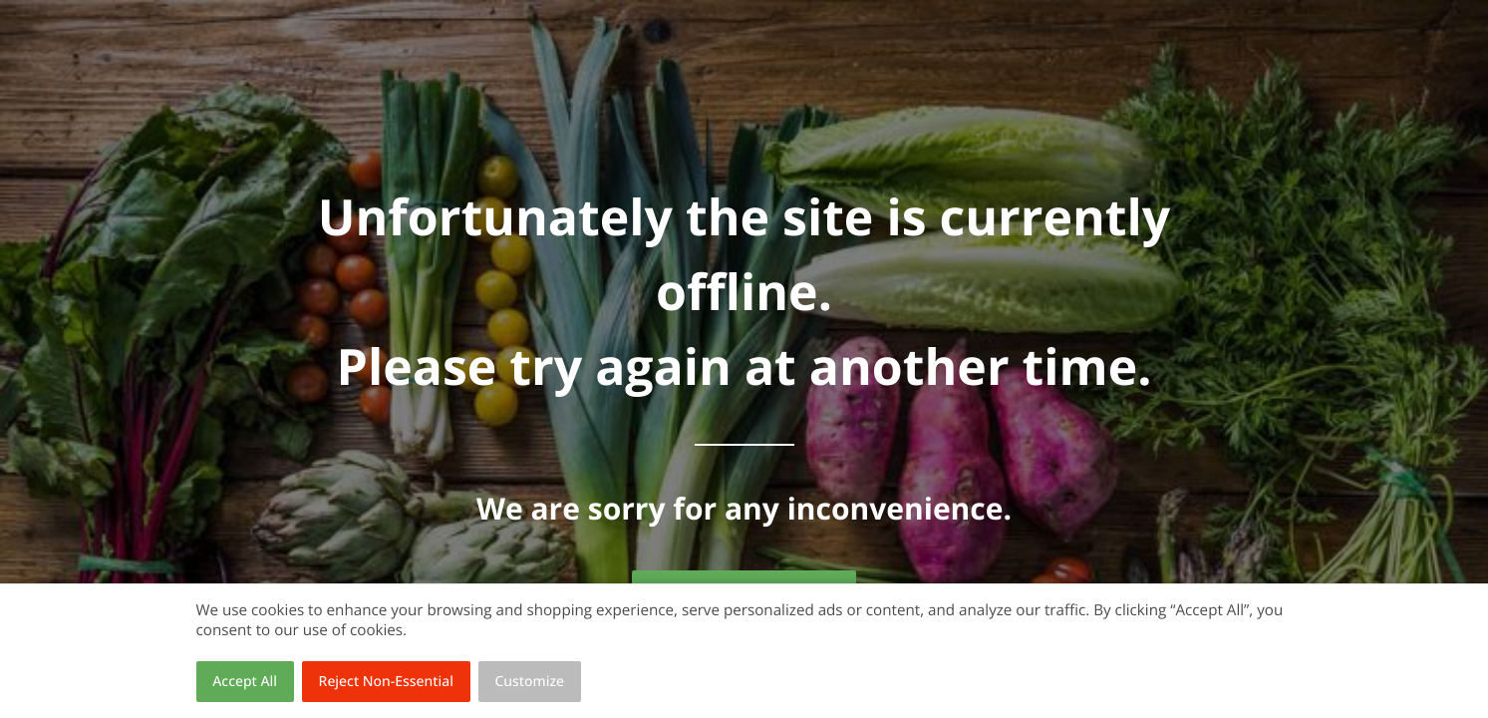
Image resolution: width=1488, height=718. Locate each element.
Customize (530, 681)
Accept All (244, 681)
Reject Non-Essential (386, 681)
